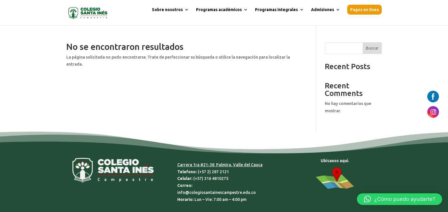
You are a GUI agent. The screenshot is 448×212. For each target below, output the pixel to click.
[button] (399, 199)
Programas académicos (219, 10)
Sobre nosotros (167, 10)
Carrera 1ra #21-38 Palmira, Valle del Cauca (220, 164)
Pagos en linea (364, 9)
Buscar (372, 48)
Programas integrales (276, 10)
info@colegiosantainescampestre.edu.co (216, 192)
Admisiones (322, 10)
